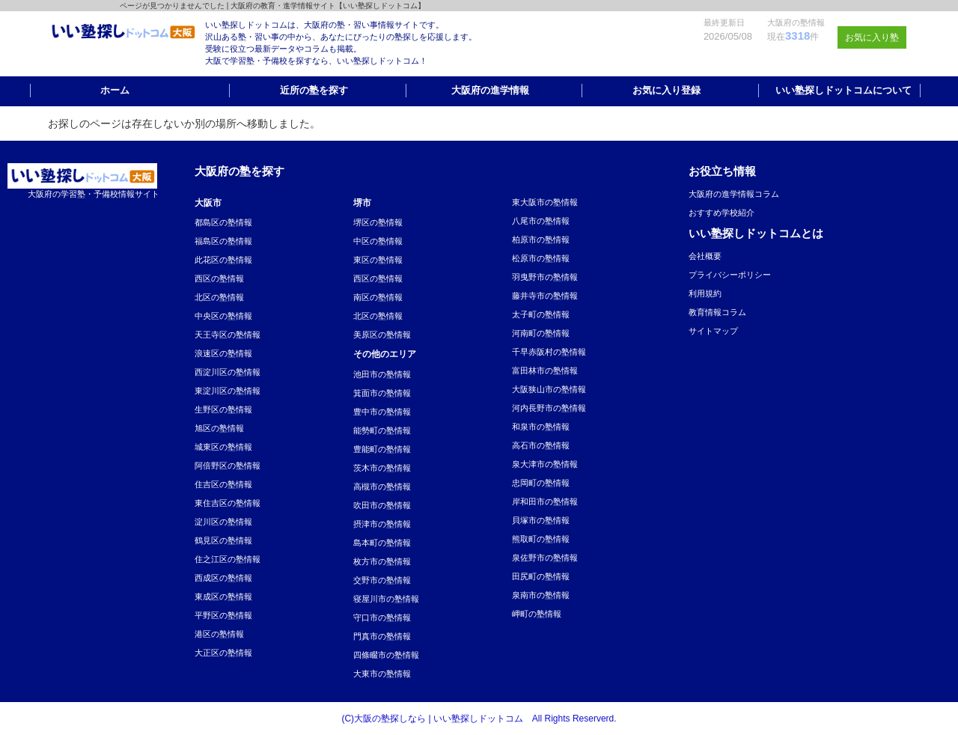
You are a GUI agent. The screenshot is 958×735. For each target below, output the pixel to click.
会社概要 (705, 255)
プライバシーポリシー (730, 274)
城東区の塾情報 (223, 446)
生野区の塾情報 (223, 409)
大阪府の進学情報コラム (734, 193)
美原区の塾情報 (382, 334)
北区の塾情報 (219, 297)
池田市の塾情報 (382, 374)
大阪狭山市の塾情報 (549, 389)
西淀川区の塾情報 (227, 372)
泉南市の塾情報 (541, 595)
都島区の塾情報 (223, 222)
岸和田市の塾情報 (545, 501)
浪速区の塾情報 (223, 353)
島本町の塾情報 (382, 542)
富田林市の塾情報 (545, 370)
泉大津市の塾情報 (545, 464)
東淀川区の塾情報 (227, 390)
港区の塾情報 (219, 633)
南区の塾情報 (378, 297)
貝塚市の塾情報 (541, 520)
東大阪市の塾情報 (545, 202)
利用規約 (705, 293)
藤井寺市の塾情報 (545, 295)
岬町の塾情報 (536, 613)
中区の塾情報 (378, 241)
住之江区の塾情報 (227, 559)
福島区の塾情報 (223, 241)
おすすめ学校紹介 (721, 212)
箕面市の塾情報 (382, 392)
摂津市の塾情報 (382, 523)
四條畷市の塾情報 (386, 654)
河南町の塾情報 (541, 333)
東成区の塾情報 (223, 596)
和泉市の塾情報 (541, 426)
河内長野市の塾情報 (549, 407)
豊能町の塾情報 (382, 449)
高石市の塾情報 (541, 445)
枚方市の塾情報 (382, 561)
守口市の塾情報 (382, 617)
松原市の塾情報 (541, 258)
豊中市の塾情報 (382, 411)
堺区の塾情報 (378, 222)
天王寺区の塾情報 (227, 334)
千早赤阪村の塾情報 (549, 351)
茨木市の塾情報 (382, 467)
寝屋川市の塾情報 (386, 598)
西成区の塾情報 (223, 577)
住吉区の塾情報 (223, 484)
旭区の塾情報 (219, 428)
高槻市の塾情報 (382, 486)
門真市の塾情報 (382, 636)
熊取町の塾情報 (541, 538)
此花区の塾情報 (223, 259)
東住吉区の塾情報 (227, 502)
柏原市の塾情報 (541, 239)
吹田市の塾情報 (382, 505)
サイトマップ (713, 330)
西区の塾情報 (219, 278)
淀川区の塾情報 (223, 521)
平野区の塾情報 (223, 615)
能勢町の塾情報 (382, 430)
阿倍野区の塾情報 (227, 465)
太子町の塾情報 (541, 314)
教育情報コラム (717, 312)
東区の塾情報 (378, 259)
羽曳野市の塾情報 (545, 276)
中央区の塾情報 (223, 315)
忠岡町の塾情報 (541, 482)
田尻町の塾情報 (541, 576)
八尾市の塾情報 (541, 220)
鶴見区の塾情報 (223, 540)
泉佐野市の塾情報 (545, 557)
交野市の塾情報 (382, 580)
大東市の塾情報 (382, 673)
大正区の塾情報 (223, 652)
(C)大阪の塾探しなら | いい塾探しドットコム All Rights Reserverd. (478, 718)
